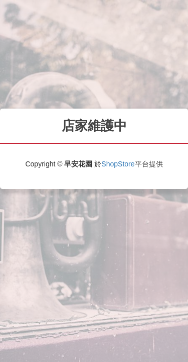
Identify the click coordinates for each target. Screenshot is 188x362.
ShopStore (117, 164)
